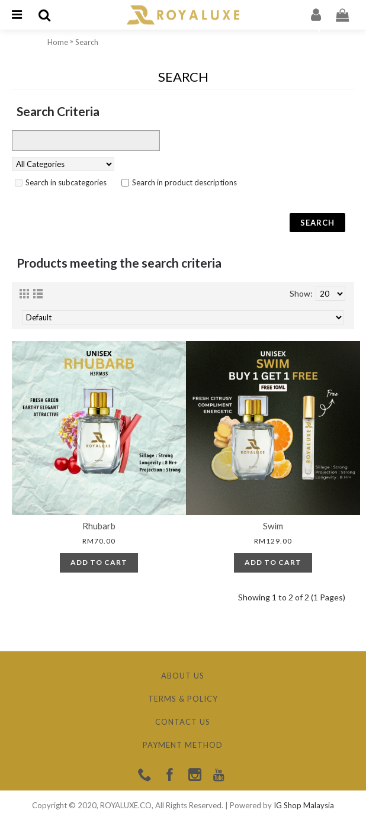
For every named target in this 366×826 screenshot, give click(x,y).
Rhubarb (98, 525)
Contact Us (182, 722)
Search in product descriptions (184, 182)
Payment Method (183, 745)
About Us (182, 675)
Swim (273, 525)
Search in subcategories (66, 182)
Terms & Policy (183, 698)
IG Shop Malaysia (304, 805)
